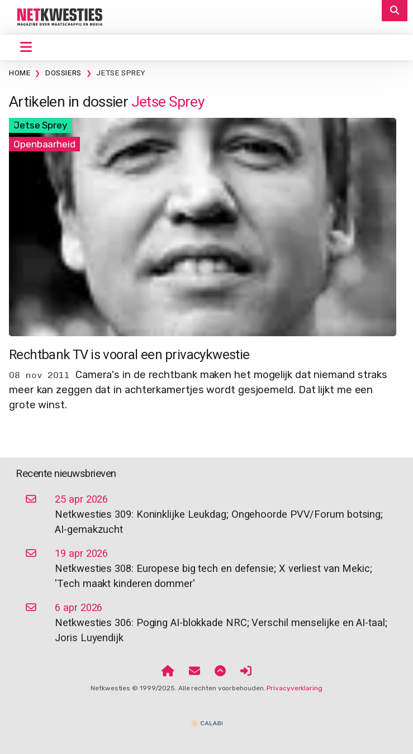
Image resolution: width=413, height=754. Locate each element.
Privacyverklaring (294, 688)
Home (19, 73)
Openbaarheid (44, 144)
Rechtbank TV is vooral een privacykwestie (129, 355)
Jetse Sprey (120, 73)
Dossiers (63, 73)
